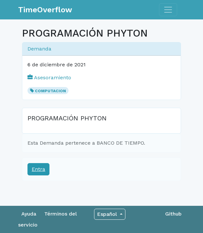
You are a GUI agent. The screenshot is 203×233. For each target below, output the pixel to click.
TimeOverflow (45, 9)
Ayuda (28, 214)
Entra (38, 169)
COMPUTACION (50, 91)
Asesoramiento (49, 77)
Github (173, 214)
